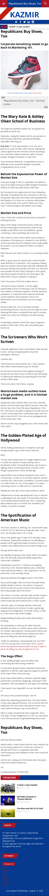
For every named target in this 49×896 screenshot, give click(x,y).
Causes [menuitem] (5, 879)
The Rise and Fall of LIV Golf (30, 808)
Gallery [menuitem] (5, 884)
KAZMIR (24, 14)
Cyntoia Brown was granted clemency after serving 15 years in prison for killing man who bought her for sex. (24, 646)
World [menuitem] (4, 876)
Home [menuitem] (5, 868)
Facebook (20, 22)
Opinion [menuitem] (5, 881)
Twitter (24, 22)
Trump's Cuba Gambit (19, 27)
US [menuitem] (3, 873)
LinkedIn (29, 22)
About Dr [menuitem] (6, 870)
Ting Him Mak (37, 93)
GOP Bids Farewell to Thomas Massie (26, 798)
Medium (16, 22)
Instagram (33, 22)
